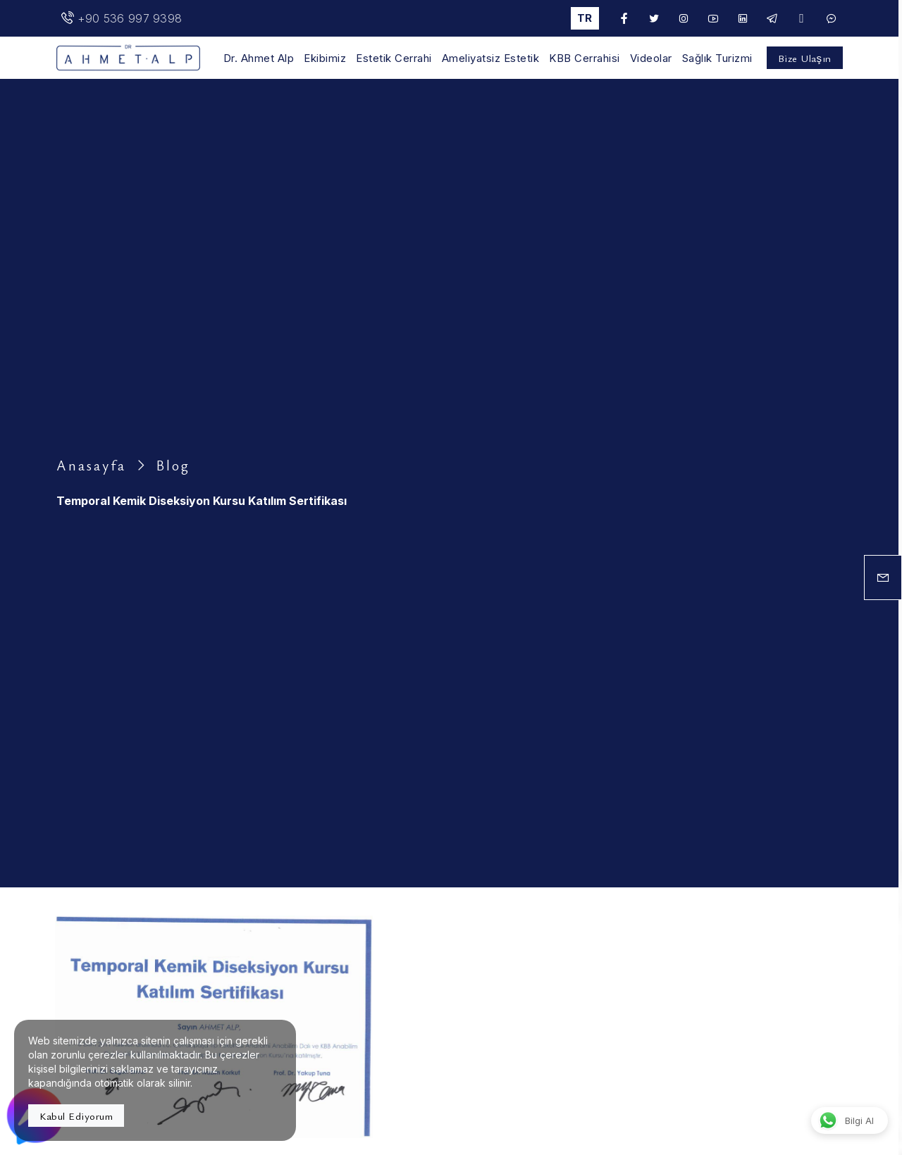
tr (584, 18)
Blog (173, 465)
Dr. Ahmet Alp (259, 58)
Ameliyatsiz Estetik (491, 58)
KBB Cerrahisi (584, 58)
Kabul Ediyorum (76, 1116)
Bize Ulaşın (805, 58)
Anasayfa (91, 465)
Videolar (651, 58)
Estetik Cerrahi (394, 58)
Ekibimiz (325, 58)
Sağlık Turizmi (717, 58)
